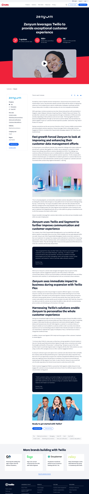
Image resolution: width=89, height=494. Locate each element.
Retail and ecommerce (42, 436)
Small (64, 436)
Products (28, 4)
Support (81, 1)
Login (85, 1)
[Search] (66, 4)
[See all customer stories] (44, 474)
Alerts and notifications (62, 438)
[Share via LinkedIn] (78, 95)
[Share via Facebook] (72, 95)
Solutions (34, 4)
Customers (9, 89)
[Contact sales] (73, 5)
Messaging (52, 436)
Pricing (54, 4)
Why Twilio (41, 4)
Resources (48, 4)
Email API (59, 436)
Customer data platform (75, 438)
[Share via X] (75, 95)
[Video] (44, 63)
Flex (34, 436)
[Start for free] (82, 5)
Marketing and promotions (48, 438)
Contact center (36, 438)
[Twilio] (5, 5)
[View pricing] (48, 428)
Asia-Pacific (70, 436)
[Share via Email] (81, 95)
